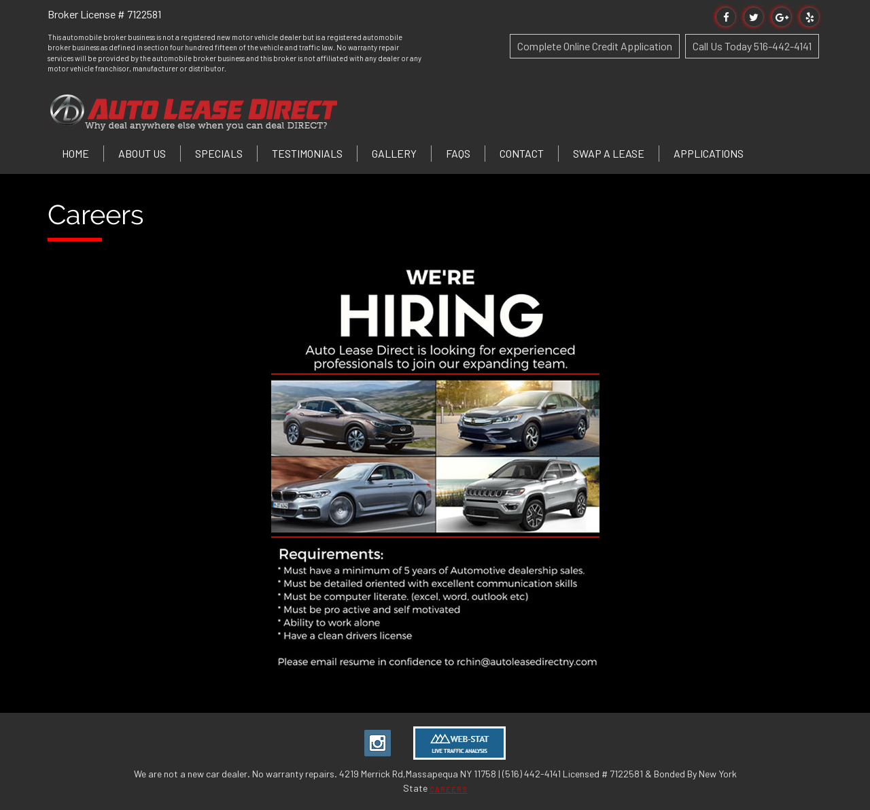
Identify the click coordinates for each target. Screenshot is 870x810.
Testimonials (307, 153)
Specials (219, 153)
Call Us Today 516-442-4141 (752, 45)
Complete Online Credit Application (594, 45)
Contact (522, 153)
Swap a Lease (608, 153)
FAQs (458, 153)
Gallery (394, 153)
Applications (709, 153)
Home (75, 153)
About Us (142, 153)
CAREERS (449, 789)
